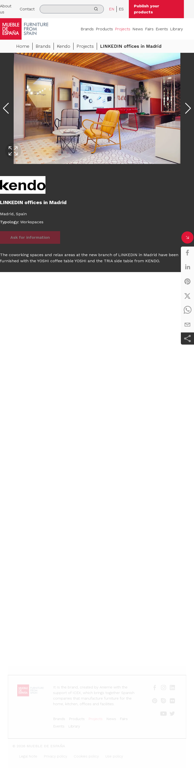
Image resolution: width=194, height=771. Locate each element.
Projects (122, 29)
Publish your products (146, 9)
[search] (72, 9)
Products (104, 29)
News (137, 29)
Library (176, 29)
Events (162, 29)
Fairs (149, 29)
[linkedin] (187, 267)
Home (22, 46)
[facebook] (187, 253)
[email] (187, 325)
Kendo (63, 46)
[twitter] (187, 296)
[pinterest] (187, 281)
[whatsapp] (187, 310)
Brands (87, 29)
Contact (27, 9)
